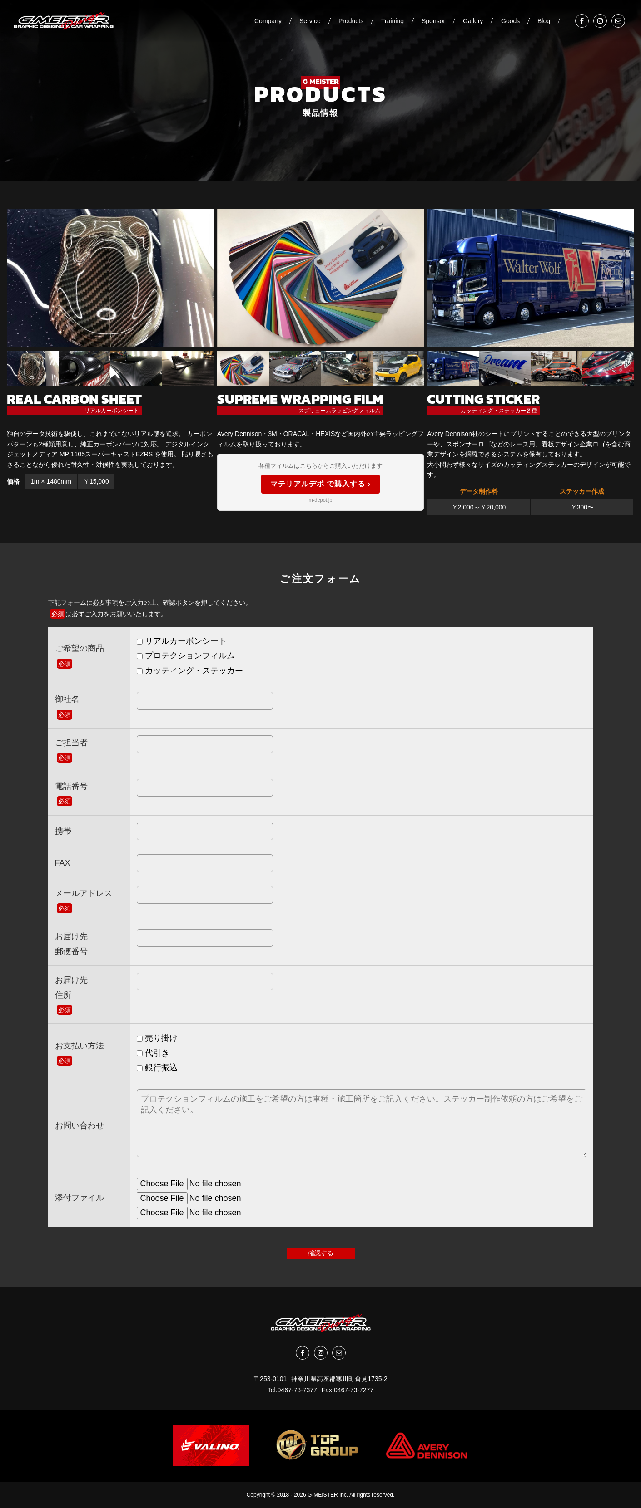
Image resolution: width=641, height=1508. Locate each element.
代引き (153, 1053)
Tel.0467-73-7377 (292, 1390)
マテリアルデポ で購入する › (320, 484)
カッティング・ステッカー (190, 670)
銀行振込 (157, 1067)
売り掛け (157, 1038)
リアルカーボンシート (182, 641)
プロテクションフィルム (186, 655)
